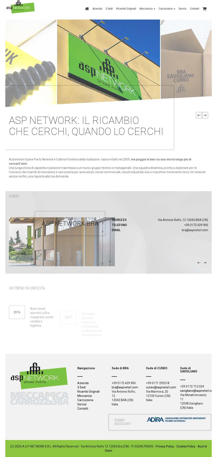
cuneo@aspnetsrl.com (161, 387)
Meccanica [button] (147, 8)
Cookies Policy (185, 446)
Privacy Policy (165, 446)
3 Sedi (109, 8)
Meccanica (84, 396)
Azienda (97, 8)
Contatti (194, 8)
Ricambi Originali (126, 8)
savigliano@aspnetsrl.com (197, 390)
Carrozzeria (85, 400)
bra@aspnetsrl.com (125, 387)
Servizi (182, 8)
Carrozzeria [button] (167, 8)
